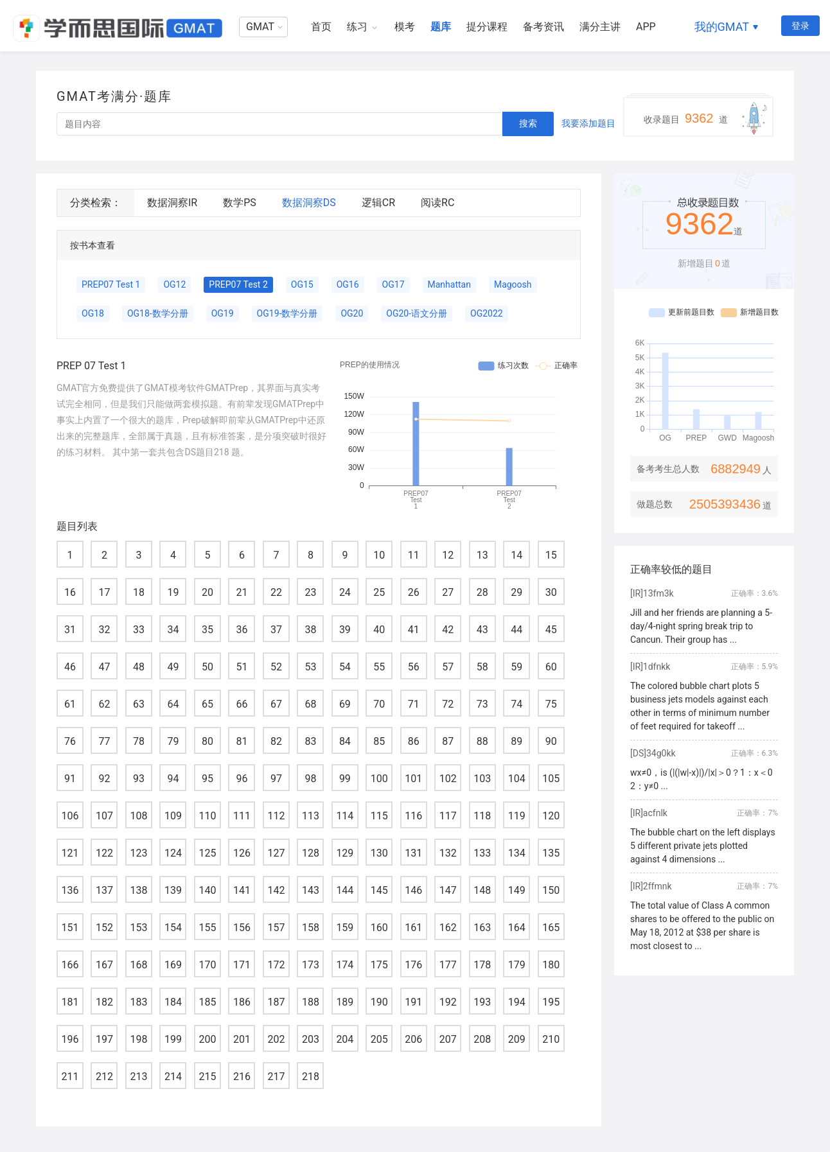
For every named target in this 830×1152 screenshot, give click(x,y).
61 (70, 704)
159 (344, 927)
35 (207, 630)
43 (482, 630)
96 (241, 778)
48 (139, 667)
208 (482, 1039)
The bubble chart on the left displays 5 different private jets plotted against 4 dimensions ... (702, 845)
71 (413, 704)
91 (70, 778)
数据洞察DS (309, 202)
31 (70, 630)
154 (173, 927)
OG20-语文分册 (416, 313)
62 (104, 704)
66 (241, 704)
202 (276, 1039)
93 (139, 778)
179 (516, 965)
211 (70, 1076)
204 (344, 1039)
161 (413, 927)
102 (448, 778)
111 (242, 816)
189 (344, 1002)
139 (173, 890)
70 (379, 704)
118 (482, 816)
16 (70, 592)
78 (139, 741)
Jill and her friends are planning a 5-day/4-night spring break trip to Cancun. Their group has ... (701, 626)
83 (310, 741)
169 (173, 965)
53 (310, 667)
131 (413, 853)
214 (173, 1076)
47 (104, 667)
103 (482, 778)
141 (242, 890)
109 (173, 816)
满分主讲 (600, 27)
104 (516, 778)
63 (139, 704)
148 (482, 890)
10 (379, 555)
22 (276, 592)
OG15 (302, 284)
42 (448, 630)
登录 (800, 26)
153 (138, 927)
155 (207, 927)
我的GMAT (721, 26)
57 (448, 667)
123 (138, 853)
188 (310, 1002)
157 (276, 927)
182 (104, 1002)
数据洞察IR (172, 202)
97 (276, 778)
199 (173, 1039)
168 (138, 965)
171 (242, 965)
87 (448, 741)
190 (379, 1002)
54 (345, 667)
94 (173, 778)
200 (207, 1039)
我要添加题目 (588, 123)
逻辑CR (378, 202)
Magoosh (513, 284)
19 (173, 592)
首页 (321, 27)
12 (448, 555)
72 (448, 704)
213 (138, 1076)
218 (310, 1076)
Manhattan (449, 284)
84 (345, 741)
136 (70, 890)
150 (551, 890)
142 (276, 890)
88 (482, 741)
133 (482, 853)
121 (70, 853)
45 (551, 630)
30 (551, 592)
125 (207, 853)
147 (448, 890)
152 (104, 927)
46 (70, 667)
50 (207, 667)
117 (448, 816)
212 (104, 1076)
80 (207, 741)
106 (70, 816)
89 (516, 741)
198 (138, 1039)
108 (138, 816)
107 (104, 816)
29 (516, 592)
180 (551, 965)
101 (413, 778)
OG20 (351, 313)
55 (379, 667)
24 (345, 592)
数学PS (239, 202)
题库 (440, 27)
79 (173, 741)
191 (413, 1002)
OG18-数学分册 (157, 313)
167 (104, 965)
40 (379, 630)
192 (448, 1002)
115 (379, 816)
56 (413, 667)
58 (482, 667)
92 (104, 778)
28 (482, 592)
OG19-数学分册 (287, 313)
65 (207, 704)
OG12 (174, 284)
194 (516, 1002)
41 (413, 630)
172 (276, 965)
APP (646, 27)
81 (241, 741)
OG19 (222, 313)
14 (516, 555)
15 (551, 555)
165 (551, 927)
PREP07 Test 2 (238, 284)
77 (104, 741)
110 (207, 816)
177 (448, 965)
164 (516, 927)
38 (310, 630)
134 (516, 853)
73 (482, 704)
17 (104, 592)
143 (310, 890)
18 (139, 592)
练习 (357, 27)
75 (551, 704)
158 (310, 927)
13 (482, 555)
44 (516, 630)
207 (448, 1039)
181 (70, 1002)
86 (413, 741)
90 (551, 741)
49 (173, 667)
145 (379, 890)
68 (310, 704)
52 (276, 667)
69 (345, 704)
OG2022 (486, 313)
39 (345, 630)
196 (70, 1039)
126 (242, 853)
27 (448, 592)
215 (207, 1076)
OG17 (393, 284)
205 (379, 1039)
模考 (404, 27)
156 (242, 927)
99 (345, 778)
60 (551, 667)
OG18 (93, 313)
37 (276, 630)
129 (344, 853)
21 (241, 592)
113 (310, 816)
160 (379, 927)
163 (482, 927)
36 (241, 630)
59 (516, 667)
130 (379, 853)
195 (551, 1002)
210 (551, 1039)
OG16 (348, 284)
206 (413, 1039)
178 (482, 965)
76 (70, 741)
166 (70, 965)
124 (173, 853)
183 (138, 1002)
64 (173, 704)
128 (310, 853)
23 (310, 592)
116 (413, 816)
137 (104, 890)
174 (344, 965)
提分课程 (487, 27)
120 (551, 816)
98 (310, 778)
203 (310, 1039)
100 (379, 778)
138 (138, 890)
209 (516, 1039)
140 (207, 890)
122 (104, 853)
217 (276, 1076)
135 (551, 853)
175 (379, 965)
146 (413, 890)
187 (276, 1002)
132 (448, 853)
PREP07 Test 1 (111, 284)
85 (379, 741)
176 (413, 965)
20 (207, 592)
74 (516, 704)
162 (448, 927)
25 (379, 592)
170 (207, 965)
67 (276, 704)
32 (104, 630)
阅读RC (437, 202)
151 (70, 927)
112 (276, 816)
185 (207, 1002)
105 (551, 778)
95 (207, 778)
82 (276, 741)
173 (310, 965)
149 (516, 890)
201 (242, 1039)
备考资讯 (543, 27)
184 (173, 1002)
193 (482, 1002)
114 (344, 816)
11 (413, 555)
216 (242, 1076)
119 (516, 816)
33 (139, 630)
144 (344, 890)
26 (413, 592)
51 (241, 667)
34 (173, 630)
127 (276, 853)
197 (104, 1039)
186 (242, 1002)
